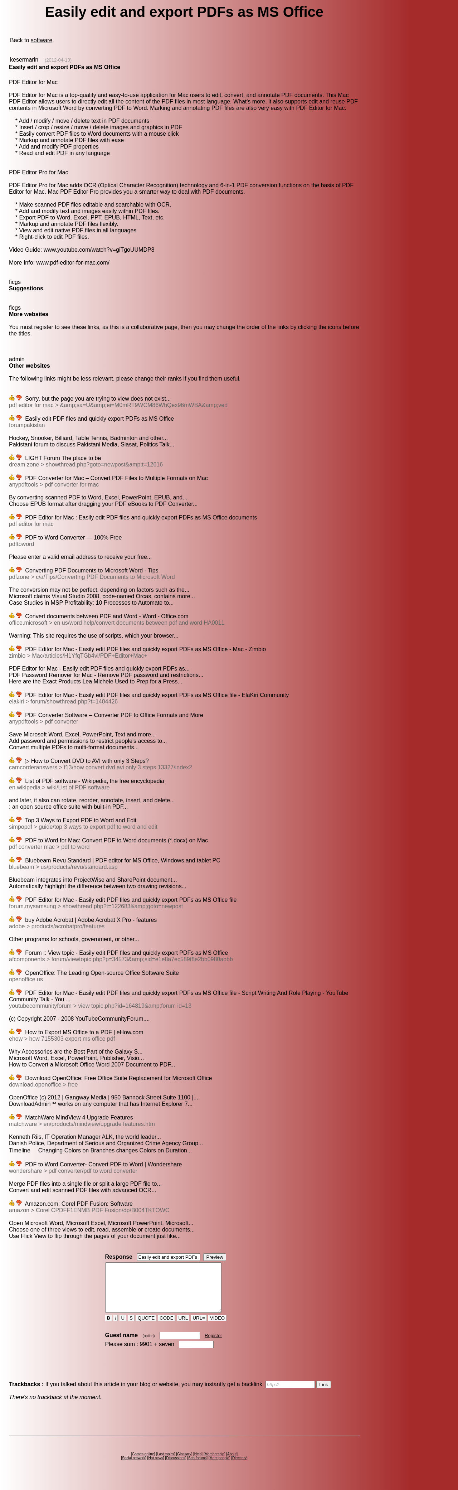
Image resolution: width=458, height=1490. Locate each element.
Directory (239, 1468)
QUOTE (146, 1327)
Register (213, 1345)
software (41, 40)
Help (198, 1464)
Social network (133, 1468)
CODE (166, 1327)
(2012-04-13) (58, 60)
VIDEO (217, 1327)
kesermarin (24, 60)
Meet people (219, 1468)
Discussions (175, 1468)
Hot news (155, 1468)
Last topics (165, 1464)
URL (183, 1327)
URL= (198, 1327)
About (232, 1464)
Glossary (184, 1464)
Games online (143, 1464)
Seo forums (197, 1468)
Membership (214, 1464)
